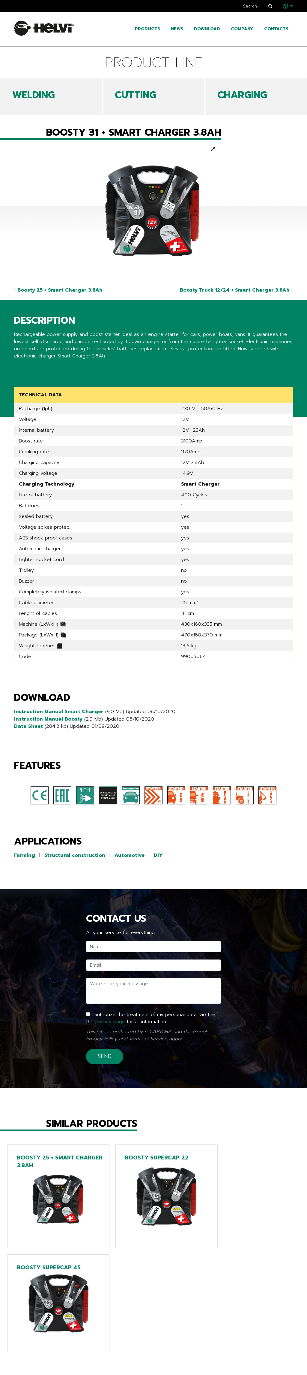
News (177, 29)
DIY (158, 854)
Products (147, 29)
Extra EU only (130, 1363)
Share (20, 367)
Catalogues (30, 1354)
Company (242, 29)
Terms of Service (148, 1037)
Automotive (130, 854)
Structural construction (74, 854)
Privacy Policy (101, 1037)
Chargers (123, 1354)
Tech (117, 1345)
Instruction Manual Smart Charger (58, 711)
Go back (27, 1296)
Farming (24, 854)
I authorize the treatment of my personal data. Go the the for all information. (150, 1016)
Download (207, 29)
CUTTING (135, 95)
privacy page (110, 1020)
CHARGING (242, 95)
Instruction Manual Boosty (48, 718)
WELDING (33, 95)
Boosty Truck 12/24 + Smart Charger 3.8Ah (236, 290)
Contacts (276, 29)
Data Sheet (28, 725)
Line (115, 1336)
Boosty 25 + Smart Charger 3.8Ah (58, 290)
